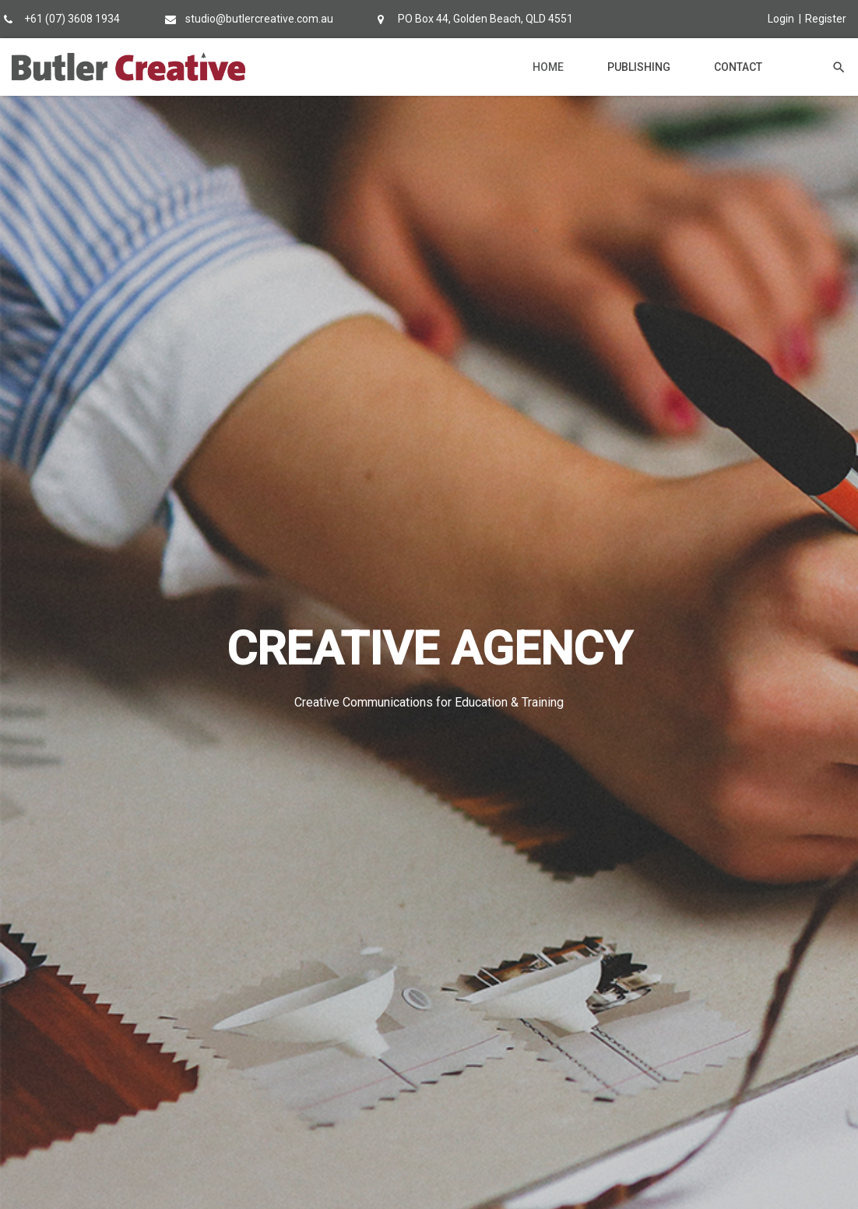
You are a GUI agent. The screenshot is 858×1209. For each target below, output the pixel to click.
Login (781, 18)
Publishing (638, 67)
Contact (738, 67)
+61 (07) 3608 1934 (72, 18)
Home (548, 67)
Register (825, 18)
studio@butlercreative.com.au (259, 18)
